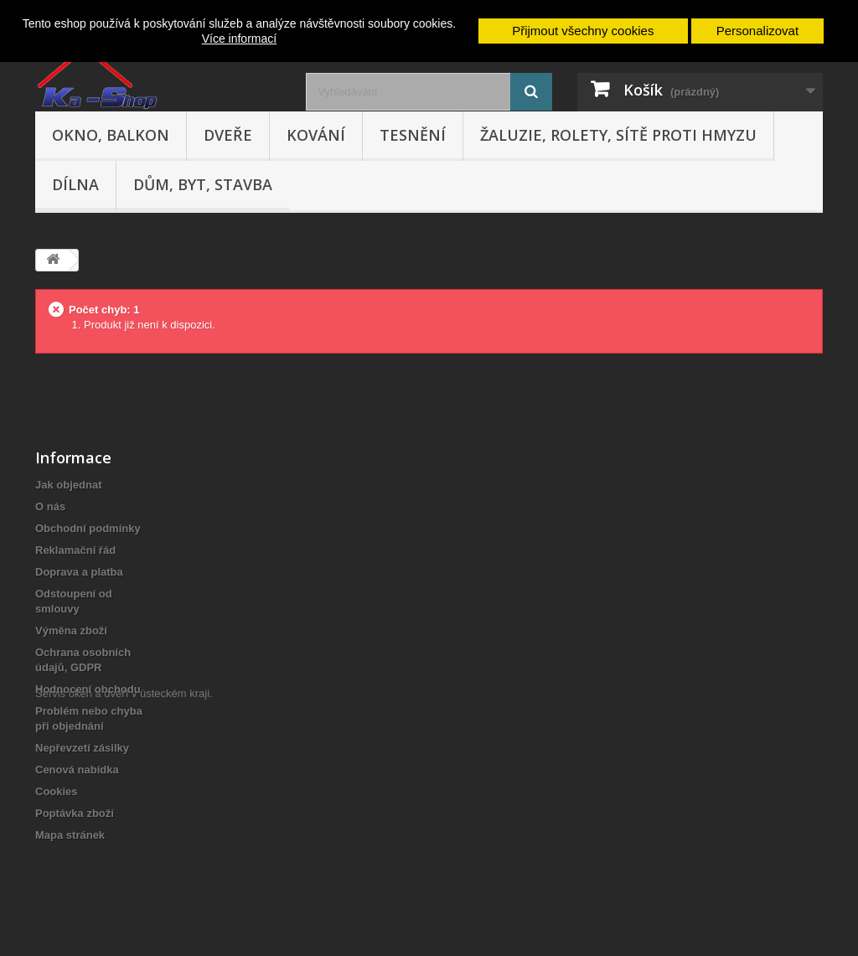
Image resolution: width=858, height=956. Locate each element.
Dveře (228, 135)
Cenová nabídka (77, 769)
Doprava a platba (79, 572)
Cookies (56, 791)
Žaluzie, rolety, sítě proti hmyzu (618, 135)
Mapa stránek (70, 835)
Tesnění (413, 135)
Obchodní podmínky (88, 528)
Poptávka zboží (74, 813)
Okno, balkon (110, 135)
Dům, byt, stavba (202, 184)
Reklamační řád (75, 550)
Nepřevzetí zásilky (82, 748)
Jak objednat (68, 484)
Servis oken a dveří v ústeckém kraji (122, 864)
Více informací (239, 38)
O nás (50, 506)
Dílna (75, 184)
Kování (316, 135)
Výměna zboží (71, 630)
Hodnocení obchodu (88, 689)
